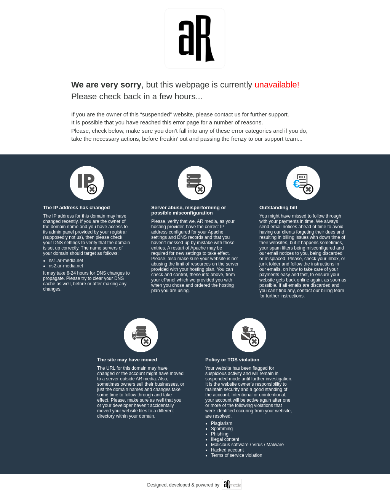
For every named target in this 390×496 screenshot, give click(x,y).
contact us (227, 114)
